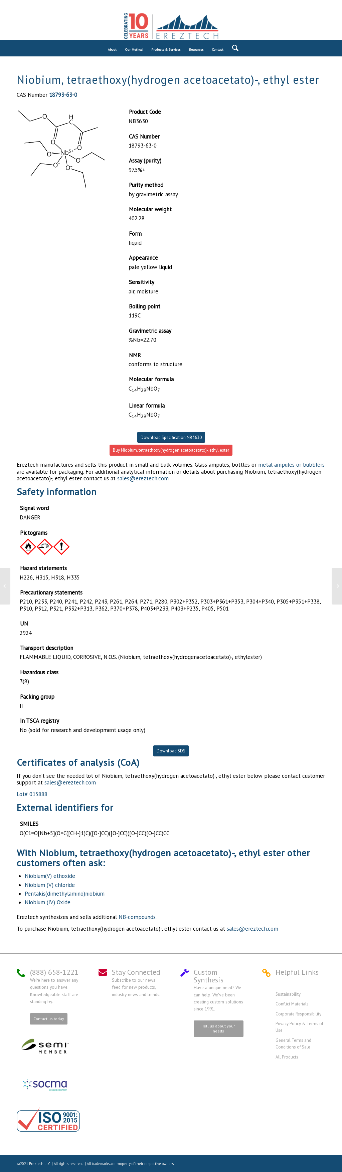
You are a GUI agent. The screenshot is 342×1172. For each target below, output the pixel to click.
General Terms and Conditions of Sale (293, 1043)
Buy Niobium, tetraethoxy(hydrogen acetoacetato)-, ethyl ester (171, 450)
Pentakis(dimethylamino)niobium (65, 893)
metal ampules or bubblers (291, 464)
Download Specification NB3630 (171, 437)
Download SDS (171, 751)
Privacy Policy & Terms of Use (299, 1027)
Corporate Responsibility (298, 1014)
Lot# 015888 (32, 794)
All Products (287, 1057)
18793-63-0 (63, 94)
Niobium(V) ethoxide (50, 876)
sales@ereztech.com (143, 478)
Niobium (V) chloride (50, 885)
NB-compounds (137, 917)
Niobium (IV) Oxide (47, 902)
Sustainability (288, 994)
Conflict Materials (292, 1004)
